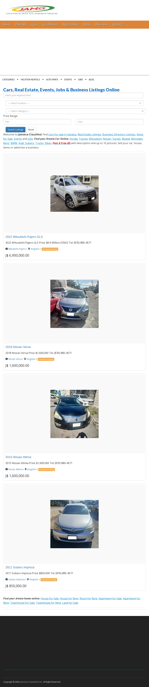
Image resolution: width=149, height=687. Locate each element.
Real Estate (70, 24)
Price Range (10, 116)
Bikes (48, 143)
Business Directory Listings (118, 134)
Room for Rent (88, 598)
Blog (91, 79)
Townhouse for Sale (22, 603)
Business (101, 24)
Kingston (35, 248)
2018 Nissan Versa (18, 347)
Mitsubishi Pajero (17, 248)
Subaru (29, 143)
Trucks (39, 143)
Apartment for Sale (110, 598)
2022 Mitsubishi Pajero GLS (24, 236)
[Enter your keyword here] (73, 95)
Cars (35, 24)
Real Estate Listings (89, 134)
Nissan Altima (15, 469)
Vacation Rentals (30, 79)
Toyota (83, 139)
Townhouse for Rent (48, 603)
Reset (31, 129)
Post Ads (21, 24)
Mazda (126, 139)
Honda (74, 139)
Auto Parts (52, 79)
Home (6, 24)
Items (87, 24)
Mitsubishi (95, 139)
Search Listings (15, 129)
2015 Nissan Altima (18, 457)
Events (68, 79)
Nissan (107, 139)
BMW (14, 143)
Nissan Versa (15, 358)
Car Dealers (50, 24)
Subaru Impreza (16, 579)
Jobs (80, 79)
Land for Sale (70, 603)
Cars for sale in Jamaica (62, 134)
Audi (21, 143)
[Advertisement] (74, 52)
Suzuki (116, 139)
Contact (117, 24)
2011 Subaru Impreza (19, 567)
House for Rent (69, 598)
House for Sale (50, 598)
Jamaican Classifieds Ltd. (31, 682)
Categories (8, 79)
